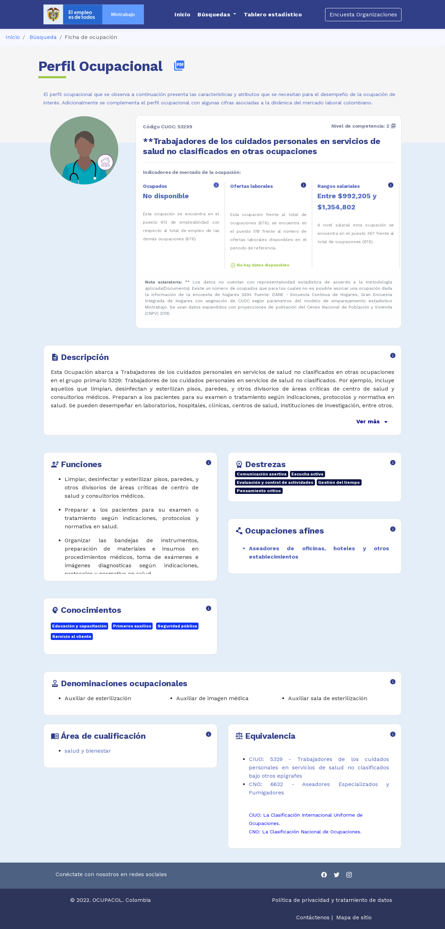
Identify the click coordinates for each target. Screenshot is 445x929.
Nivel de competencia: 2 (363, 126)
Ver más (373, 422)
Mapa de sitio (354, 917)
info (216, 185)
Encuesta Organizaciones (363, 14)
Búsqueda (43, 37)
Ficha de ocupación (91, 37)
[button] (217, 15)
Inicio (13, 37)
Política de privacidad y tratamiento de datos (333, 900)
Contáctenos (313, 917)
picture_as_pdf (179, 65)
